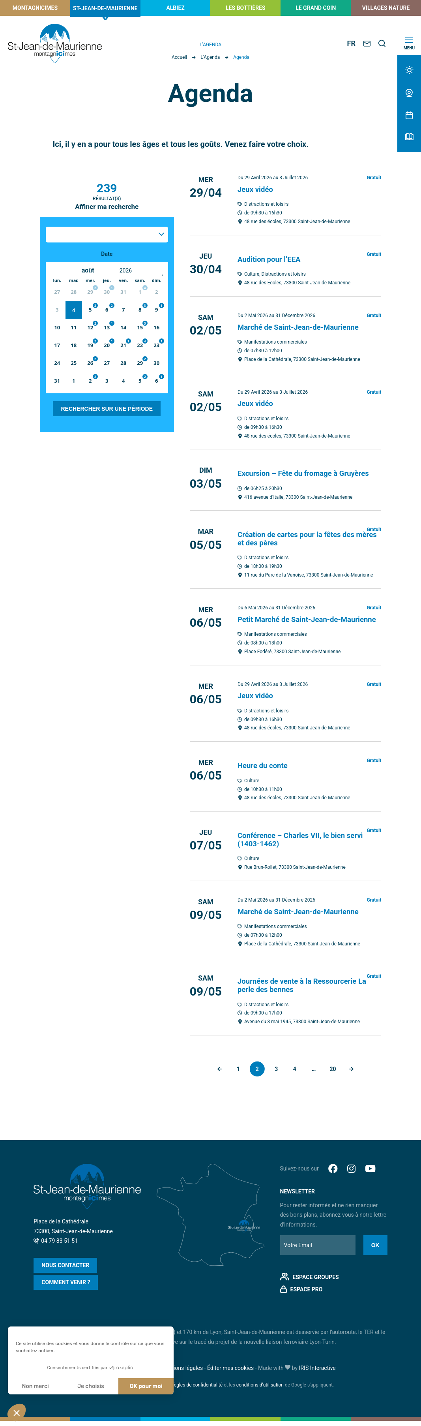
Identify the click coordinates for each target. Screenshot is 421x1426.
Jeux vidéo (257, 189)
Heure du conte (265, 771)
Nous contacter (65, 1270)
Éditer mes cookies (230, 1373)
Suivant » (355, 1074)
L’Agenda (210, 57)
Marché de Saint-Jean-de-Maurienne (303, 326)
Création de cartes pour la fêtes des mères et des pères (301, 537)
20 (335, 1074)
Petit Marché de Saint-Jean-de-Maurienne (293, 621)
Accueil (179, 57)
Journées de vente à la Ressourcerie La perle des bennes (307, 990)
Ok (375, 1250)
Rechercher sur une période (107, 409)
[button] (16, 1412)
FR (351, 43)
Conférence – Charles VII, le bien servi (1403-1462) (305, 845)
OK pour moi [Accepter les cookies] (146, 1386)
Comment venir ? (65, 1287)
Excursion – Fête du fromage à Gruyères (309, 472)
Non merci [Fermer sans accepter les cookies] (35, 1386)
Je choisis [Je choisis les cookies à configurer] (90, 1386)
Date (106, 254)
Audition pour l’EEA (271, 258)
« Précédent (216, 1074)
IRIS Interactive (317, 1373)
